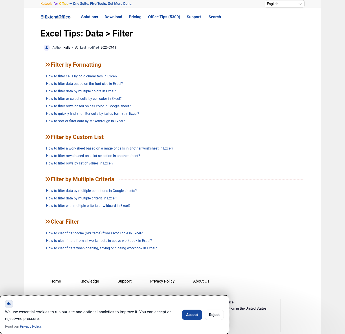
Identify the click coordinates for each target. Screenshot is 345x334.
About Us (201, 281)
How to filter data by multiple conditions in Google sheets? (91, 191)
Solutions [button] (89, 17)
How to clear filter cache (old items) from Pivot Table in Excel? (94, 233)
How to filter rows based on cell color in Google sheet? (88, 106)
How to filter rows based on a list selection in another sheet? (93, 156)
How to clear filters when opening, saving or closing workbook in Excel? (101, 248)
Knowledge (89, 281)
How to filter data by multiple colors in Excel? (81, 91)
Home (55, 281)
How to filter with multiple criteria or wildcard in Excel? (88, 206)
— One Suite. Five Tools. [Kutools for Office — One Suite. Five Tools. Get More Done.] (86, 3)
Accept (192, 314)
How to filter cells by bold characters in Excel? (81, 76)
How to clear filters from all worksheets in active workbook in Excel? (99, 241)
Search (215, 17)
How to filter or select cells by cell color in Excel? (83, 99)
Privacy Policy (162, 281)
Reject (214, 314)
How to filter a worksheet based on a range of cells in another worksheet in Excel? (109, 148)
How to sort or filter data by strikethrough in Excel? (85, 121)
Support (194, 17)
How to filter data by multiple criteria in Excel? (81, 198)
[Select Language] (285, 3)
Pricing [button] (135, 17)
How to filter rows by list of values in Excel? (79, 163)
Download (113, 17)
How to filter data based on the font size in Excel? (84, 84)
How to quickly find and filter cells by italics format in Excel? (92, 113)
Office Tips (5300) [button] (164, 17)
